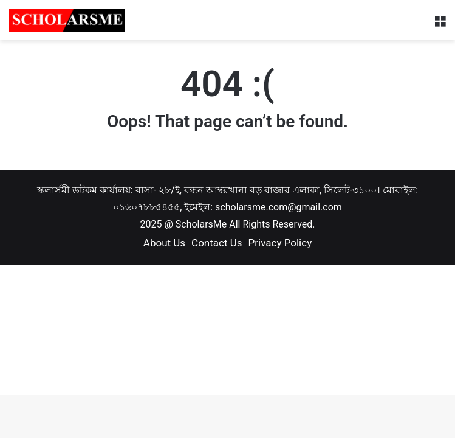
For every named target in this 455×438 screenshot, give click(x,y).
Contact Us (216, 243)
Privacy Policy (280, 243)
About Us (164, 243)
